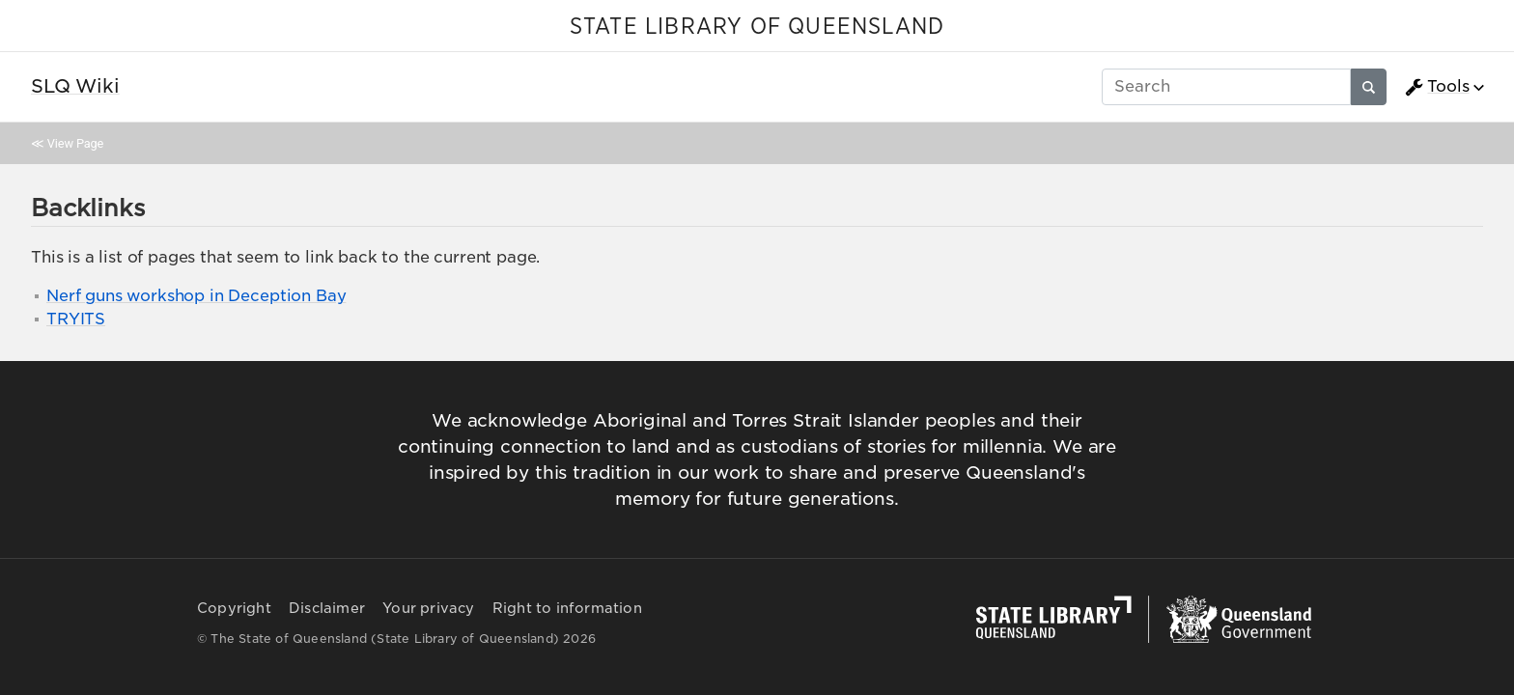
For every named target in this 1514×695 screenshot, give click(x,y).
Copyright (234, 608)
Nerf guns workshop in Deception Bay (196, 296)
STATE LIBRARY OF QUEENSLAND (757, 27)
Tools (1437, 87)
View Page (75, 143)
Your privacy (428, 608)
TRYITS (75, 319)
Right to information (567, 608)
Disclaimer (327, 608)
